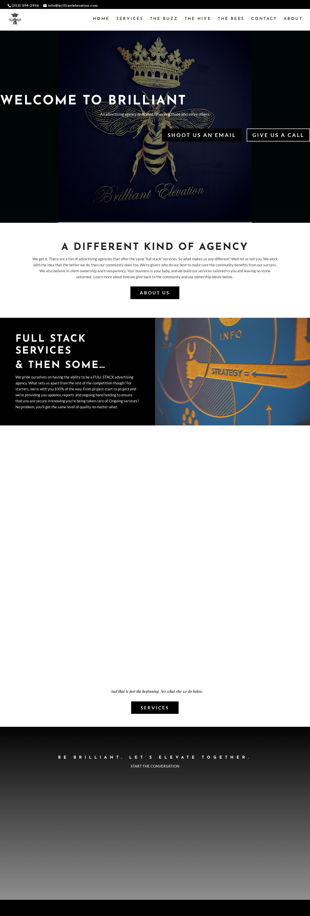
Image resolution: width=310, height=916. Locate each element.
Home (101, 19)
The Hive (198, 19)
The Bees (231, 19)
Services (129, 19)
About (293, 19)
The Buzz (164, 19)
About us (155, 290)
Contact (264, 19)
